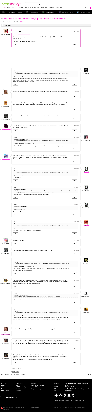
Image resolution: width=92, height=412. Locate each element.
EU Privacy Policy (21, 388)
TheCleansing (6, 119)
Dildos (42, 7)
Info (61, 7)
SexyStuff (6, 243)
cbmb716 (6, 343)
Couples (36, 7)
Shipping (3, 383)
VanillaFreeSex (6, 159)
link (16, 81)
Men (26, 7)
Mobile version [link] (35, 407)
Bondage (51, 7)
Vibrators (20, 7)
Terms (17, 385)
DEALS (4, 7)
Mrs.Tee (86, 312)
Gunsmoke (6, 106)
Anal (46, 7)
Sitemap (18, 390)
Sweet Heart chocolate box (24, 34)
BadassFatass (86, 140)
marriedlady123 (86, 296)
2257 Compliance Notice (79, 407)
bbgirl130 (86, 225)
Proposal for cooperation (38, 388)
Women (30, 7)
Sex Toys (14, 7)
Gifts (8, 7)
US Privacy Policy (21, 387)
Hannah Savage (6, 129)
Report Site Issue (5, 390)
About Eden (19, 383)
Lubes (57, 7)
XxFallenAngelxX (5, 334)
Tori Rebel (6, 94)
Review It (86, 172)
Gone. (86, 263)
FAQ (2, 387)
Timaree (86, 73)
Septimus (6, 358)
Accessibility (34, 387)
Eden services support (37, 385)
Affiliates (33, 383)
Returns (3, 385)
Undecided (6, 253)
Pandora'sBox (6, 283)
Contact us (4, 388)
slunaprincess (6, 34)
